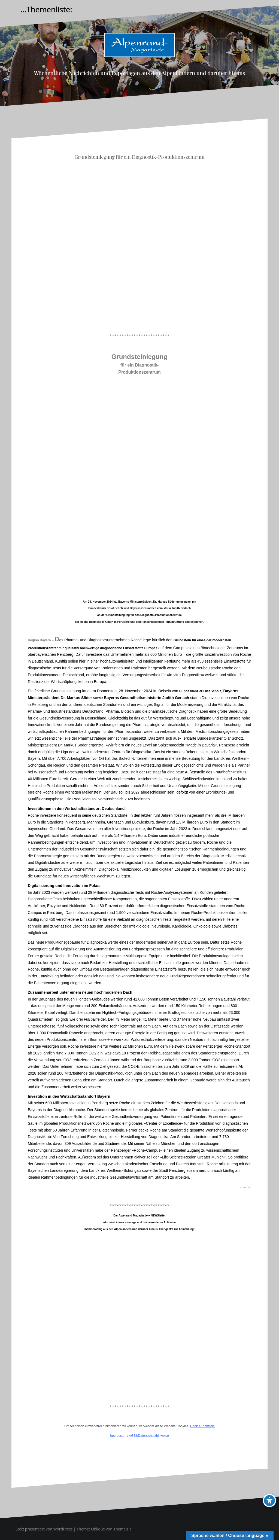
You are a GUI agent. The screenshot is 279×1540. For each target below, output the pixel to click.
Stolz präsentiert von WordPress (44, 1529)
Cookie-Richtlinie (202, 1426)
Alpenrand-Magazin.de (139, 61)
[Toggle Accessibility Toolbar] (269, 1500)
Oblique (98, 1529)
